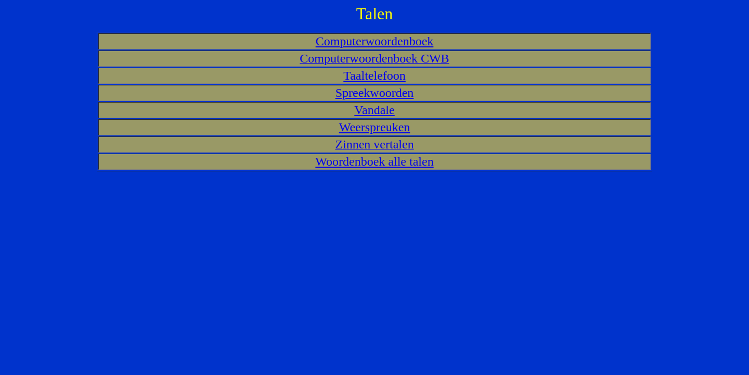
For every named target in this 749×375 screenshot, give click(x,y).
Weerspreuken (374, 127)
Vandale (374, 110)
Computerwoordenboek (375, 41)
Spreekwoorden (374, 92)
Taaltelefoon (374, 75)
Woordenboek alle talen (374, 161)
